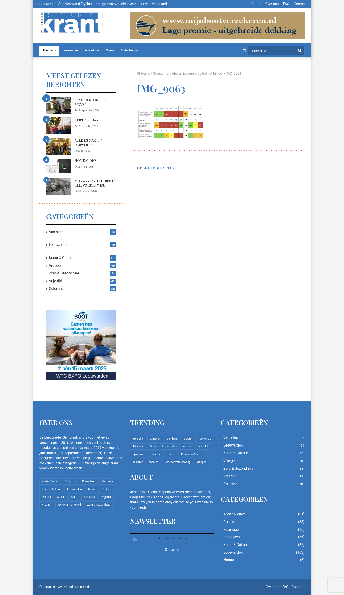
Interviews (231, 537)
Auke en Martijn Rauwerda (89, 142)
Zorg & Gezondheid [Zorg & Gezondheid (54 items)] (98, 504)
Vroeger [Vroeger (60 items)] (46, 504)
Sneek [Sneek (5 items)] (61, 497)
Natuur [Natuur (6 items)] (92, 489)
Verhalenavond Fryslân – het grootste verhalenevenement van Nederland (112, 4)
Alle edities (92, 50)
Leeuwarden (71, 50)
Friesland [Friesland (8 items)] (138, 446)
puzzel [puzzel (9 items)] (171, 454)
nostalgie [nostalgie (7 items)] (203, 446)
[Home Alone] (58, 166)
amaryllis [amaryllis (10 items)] (138, 438)
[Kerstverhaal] (58, 125)
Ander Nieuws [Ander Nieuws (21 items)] (50, 481)
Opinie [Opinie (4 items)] (106, 489)
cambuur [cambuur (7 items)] (172, 438)
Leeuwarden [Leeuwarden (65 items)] (169, 446)
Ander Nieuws (130, 50)
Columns (56, 288)
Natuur (228, 560)
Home (143, 74)
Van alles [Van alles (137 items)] (89, 497)
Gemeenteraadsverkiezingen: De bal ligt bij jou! (188, 74)
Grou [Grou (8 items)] (153, 446)
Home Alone (85, 160)
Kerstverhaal (87, 120)
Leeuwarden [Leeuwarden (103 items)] (74, 489)
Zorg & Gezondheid (64, 273)
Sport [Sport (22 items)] (74, 497)
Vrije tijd (55, 281)
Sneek (110, 50)
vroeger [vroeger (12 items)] (201, 462)
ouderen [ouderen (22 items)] (156, 454)
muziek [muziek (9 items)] (187, 446)
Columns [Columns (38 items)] (70, 481)
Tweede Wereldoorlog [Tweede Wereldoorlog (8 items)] (177, 462)
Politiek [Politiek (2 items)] (46, 497)
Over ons (272, 4)
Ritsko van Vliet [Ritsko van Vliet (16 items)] (190, 454)
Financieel (231, 529)
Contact (300, 4)
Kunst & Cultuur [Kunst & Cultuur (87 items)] (51, 489)
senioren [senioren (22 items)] (138, 462)
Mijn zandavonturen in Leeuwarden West (95, 183)
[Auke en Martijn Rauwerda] (58, 146)
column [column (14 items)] (188, 438)
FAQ (286, 4)
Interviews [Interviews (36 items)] (107, 481)
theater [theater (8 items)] (153, 462)
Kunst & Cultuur (61, 258)
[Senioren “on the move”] (58, 105)
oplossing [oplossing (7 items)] (138, 454)
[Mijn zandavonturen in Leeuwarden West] (58, 186)
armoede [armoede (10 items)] (155, 438)
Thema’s (48, 50)
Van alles (56, 232)
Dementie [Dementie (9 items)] (205, 438)
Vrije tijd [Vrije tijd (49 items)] (106, 497)
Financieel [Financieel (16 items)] (88, 481)
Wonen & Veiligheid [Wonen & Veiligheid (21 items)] (69, 504)
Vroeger (55, 265)
